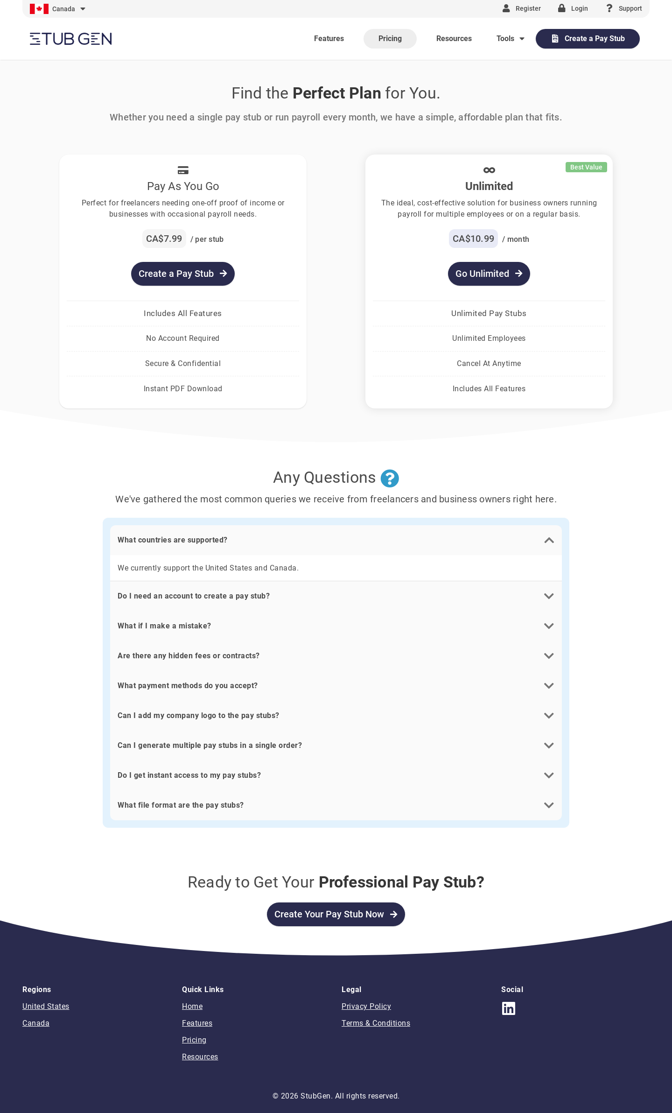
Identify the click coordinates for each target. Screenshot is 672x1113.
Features (197, 1023)
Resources (200, 1056)
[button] (336, 540)
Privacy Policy (366, 1006)
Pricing (194, 1040)
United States (46, 1006)
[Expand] (58, 9)
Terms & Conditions (376, 1023)
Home (192, 1006)
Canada (35, 1023)
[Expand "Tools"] (511, 38)
